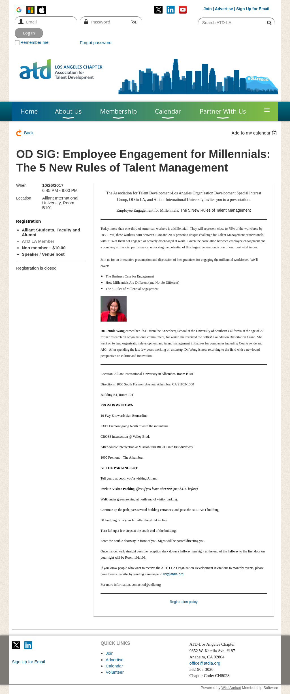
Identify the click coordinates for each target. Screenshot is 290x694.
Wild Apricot (231, 688)
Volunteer (114, 672)
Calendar (114, 665)
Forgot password (96, 42)
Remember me (34, 42)
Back (28, 132)
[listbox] (254, 132)
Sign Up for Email (28, 661)
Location (23, 198)
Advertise (224, 8)
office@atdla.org (204, 663)
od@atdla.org (173, 574)
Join (208, 8)
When (21, 185)
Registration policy (183, 602)
